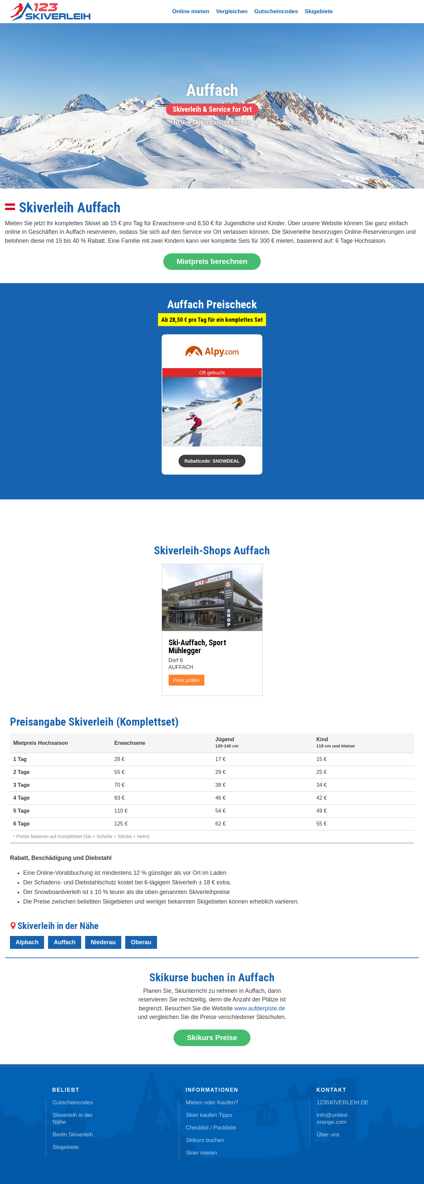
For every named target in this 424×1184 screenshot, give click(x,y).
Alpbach (27, 942)
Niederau (103, 942)
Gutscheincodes (276, 11)
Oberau (141, 942)
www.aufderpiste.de (259, 1008)
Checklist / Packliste (211, 1127)
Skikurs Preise (212, 1038)
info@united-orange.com (333, 1118)
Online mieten (190, 11)
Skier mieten (201, 1153)
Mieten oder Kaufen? (212, 1102)
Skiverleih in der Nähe (73, 1118)
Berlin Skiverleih (73, 1134)
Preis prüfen (186, 680)
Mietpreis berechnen (212, 261)
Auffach (65, 942)
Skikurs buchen (205, 1140)
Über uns (328, 1134)
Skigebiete (319, 11)
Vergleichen (231, 11)
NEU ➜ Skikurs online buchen (212, 122)
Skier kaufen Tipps (209, 1115)
